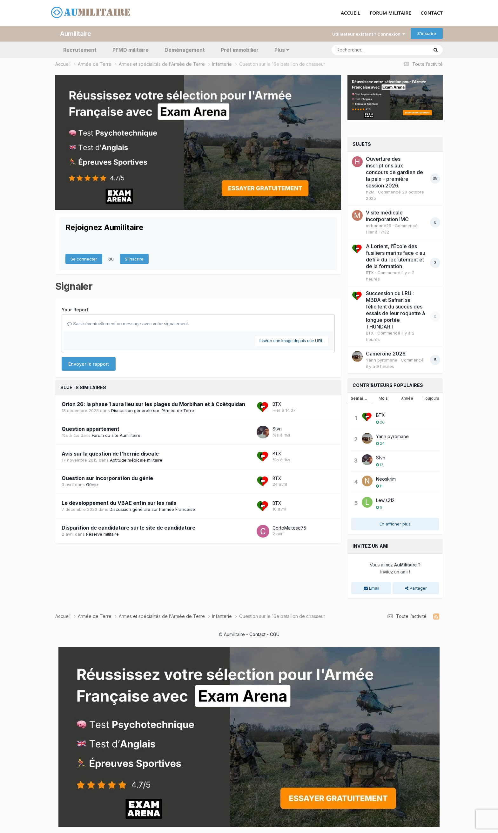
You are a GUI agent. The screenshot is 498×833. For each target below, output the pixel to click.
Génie (92, 484)
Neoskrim (386, 478)
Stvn (277, 428)
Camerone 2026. (386, 353)
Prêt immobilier (240, 49)
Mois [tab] (383, 398)
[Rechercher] (362, 49)
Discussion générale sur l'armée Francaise (152, 509)
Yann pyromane (381, 359)
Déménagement (185, 49)
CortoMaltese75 (289, 527)
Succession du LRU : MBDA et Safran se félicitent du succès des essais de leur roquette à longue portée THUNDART (395, 310)
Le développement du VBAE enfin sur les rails (119, 503)
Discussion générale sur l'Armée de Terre (152, 410)
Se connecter (84, 258)
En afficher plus (395, 523)
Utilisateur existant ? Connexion (368, 33)
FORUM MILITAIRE (390, 13)
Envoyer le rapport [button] (88, 363)
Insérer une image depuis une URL (291, 340)
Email (371, 587)
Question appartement (90, 428)
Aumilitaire (75, 33)
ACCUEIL (350, 13)
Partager (416, 587)
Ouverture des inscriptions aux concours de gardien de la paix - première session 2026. (394, 172)
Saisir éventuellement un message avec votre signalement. (128, 323)
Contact (257, 634)
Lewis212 (385, 500)
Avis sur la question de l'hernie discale (110, 453)
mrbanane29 (378, 225)
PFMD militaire (130, 49)
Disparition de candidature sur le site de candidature (128, 528)
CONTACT (432, 13)
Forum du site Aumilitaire (116, 434)
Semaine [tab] (359, 398)
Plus (281, 49)
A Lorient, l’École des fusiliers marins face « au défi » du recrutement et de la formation (395, 256)
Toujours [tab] (431, 398)
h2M (370, 191)
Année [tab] (407, 398)
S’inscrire (426, 33)
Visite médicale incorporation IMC (387, 215)
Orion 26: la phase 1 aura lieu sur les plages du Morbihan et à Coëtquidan (153, 404)
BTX (277, 404)
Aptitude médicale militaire (136, 459)
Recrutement (80, 49)
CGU (274, 634)
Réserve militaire (102, 534)
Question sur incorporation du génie (107, 478)
